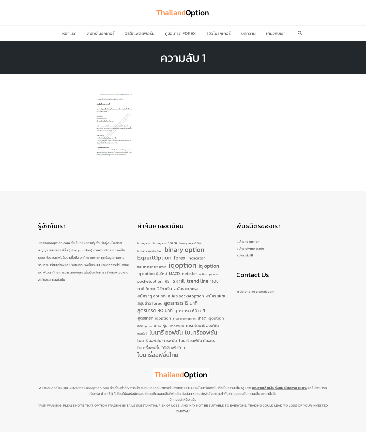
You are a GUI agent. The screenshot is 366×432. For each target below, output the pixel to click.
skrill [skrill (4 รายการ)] (179, 276)
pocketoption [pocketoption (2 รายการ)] (150, 276)
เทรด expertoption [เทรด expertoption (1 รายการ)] (184, 315)
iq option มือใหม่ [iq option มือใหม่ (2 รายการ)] (152, 267)
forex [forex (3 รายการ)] (180, 250)
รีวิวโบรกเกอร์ (218, 33)
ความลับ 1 (183, 57)
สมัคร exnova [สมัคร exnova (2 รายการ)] (186, 284)
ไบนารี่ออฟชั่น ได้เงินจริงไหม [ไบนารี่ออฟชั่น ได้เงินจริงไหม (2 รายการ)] (161, 347)
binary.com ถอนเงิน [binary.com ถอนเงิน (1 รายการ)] (165, 234)
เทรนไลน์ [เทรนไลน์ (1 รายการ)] (142, 332)
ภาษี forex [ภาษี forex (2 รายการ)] (146, 284)
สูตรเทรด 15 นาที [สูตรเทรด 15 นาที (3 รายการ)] (180, 299)
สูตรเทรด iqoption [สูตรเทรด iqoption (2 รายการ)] (154, 315)
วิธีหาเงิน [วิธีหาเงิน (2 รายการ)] (164, 284)
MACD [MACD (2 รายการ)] (174, 267)
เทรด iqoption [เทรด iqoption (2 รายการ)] (211, 315)
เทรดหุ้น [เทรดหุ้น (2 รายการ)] (160, 323)
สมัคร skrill (244, 245)
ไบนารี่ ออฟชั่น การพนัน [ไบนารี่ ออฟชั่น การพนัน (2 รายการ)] (157, 340)
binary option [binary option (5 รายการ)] (184, 241)
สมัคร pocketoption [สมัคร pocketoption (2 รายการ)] (186, 291)
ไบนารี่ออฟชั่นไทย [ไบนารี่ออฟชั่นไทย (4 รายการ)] (157, 355)
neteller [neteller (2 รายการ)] (189, 267)
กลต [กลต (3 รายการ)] (215, 276)
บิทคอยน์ (176, 399)
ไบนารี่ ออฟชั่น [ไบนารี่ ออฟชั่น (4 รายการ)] (166, 331)
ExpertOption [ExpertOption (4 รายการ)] (154, 250)
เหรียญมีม (189, 399)
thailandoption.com (93, 387)
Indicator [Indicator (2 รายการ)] (196, 251)
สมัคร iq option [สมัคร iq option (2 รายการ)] (151, 291)
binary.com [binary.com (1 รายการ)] (144, 234)
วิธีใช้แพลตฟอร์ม (140, 33)
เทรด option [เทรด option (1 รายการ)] (144, 323)
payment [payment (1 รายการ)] (215, 268)
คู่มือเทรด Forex (180, 33)
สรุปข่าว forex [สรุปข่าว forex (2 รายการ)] (149, 299)
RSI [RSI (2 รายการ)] (168, 276)
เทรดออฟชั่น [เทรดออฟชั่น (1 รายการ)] (177, 323)
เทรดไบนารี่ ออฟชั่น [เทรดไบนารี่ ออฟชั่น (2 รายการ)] (202, 323)
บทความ (248, 33)
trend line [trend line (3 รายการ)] (197, 276)
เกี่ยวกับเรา (275, 33)
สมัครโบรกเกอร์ (101, 33)
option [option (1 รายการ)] (203, 268)
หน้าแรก (69, 33)
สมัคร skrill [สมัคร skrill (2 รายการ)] (216, 291)
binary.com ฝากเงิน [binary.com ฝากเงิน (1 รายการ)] (190, 234)
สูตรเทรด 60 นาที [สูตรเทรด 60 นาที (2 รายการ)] (190, 307)
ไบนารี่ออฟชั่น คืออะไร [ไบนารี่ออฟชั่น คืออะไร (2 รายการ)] (197, 340)
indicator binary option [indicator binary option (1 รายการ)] (151, 260)
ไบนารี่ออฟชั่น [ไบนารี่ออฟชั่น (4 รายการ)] (201, 331)
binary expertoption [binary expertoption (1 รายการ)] (149, 242)
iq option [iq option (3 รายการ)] (209, 259)
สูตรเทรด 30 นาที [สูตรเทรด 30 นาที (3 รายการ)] (155, 307)
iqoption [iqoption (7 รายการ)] (182, 258)
